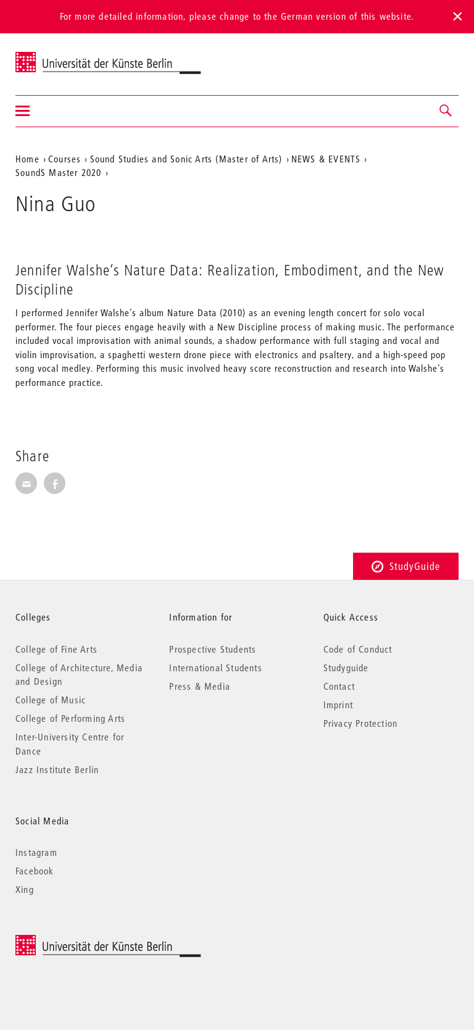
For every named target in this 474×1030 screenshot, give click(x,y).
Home (27, 159)
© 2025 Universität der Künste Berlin (79, 941)
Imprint (338, 704)
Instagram (36, 852)
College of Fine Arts (56, 649)
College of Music (50, 699)
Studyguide (346, 667)
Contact (339, 686)
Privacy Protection (360, 723)
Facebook (34, 871)
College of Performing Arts (70, 718)
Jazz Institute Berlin (57, 769)
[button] (446, 111)
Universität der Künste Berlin (63, 56)
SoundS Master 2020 (58, 172)
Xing (24, 889)
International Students (215, 667)
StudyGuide (406, 565)
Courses (64, 159)
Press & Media (199, 686)
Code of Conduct (358, 649)
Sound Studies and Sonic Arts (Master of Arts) (186, 159)
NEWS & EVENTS (326, 159)
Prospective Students (212, 649)
